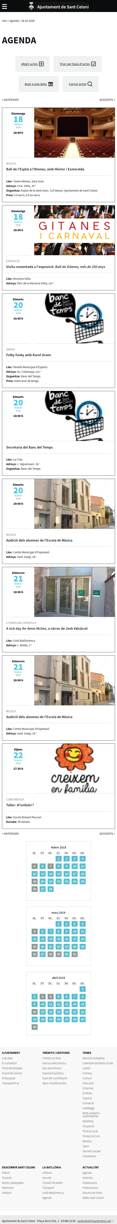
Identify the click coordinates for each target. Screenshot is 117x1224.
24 (74, 881)
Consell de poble (52, 1183)
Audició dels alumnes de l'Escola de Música (39, 540)
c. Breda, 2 (23, 645)
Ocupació (88, 1126)
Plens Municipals (12, 1068)
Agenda (14, 21)
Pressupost (8, 1078)
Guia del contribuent (54, 1078)
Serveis (46, 1178)
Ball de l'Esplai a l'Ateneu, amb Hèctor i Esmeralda (45, 169)
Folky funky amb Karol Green (28, 355)
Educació (88, 1083)
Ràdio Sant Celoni (93, 1198)
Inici (4, 21)
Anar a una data (36, 84)
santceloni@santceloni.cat (94, 1221)
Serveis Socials (92, 1151)
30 (66, 954)
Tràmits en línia (51, 1058)
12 (34, 874)
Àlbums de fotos (92, 1193)
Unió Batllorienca (53, 1193)
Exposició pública (52, 1073)
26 (58, 1019)
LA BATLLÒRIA (51, 1167)
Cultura (87, 1078)
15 (58, 874)
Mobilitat (88, 1121)
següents (107, 100)
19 (58, 1012)
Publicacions (90, 1188)
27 (42, 889)
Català (86, 1068)
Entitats (87, 1093)
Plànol (6, 1173)
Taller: (20, 805)
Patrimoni (8, 1188)
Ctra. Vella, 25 (25, 186)
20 (42, 881)
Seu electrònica (51, 1068)
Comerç (87, 1073)
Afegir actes (29, 64)
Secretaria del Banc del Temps (29, 447)
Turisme (7, 1178)
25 (82, 881)
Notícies (87, 1178)
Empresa (88, 1088)
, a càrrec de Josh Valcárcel (47, 628)
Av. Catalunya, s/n (28, 372)
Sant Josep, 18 (26, 557)
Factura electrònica (54, 1063)
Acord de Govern (12, 1073)
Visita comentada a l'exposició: (55, 266)
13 (42, 874)
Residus (87, 1141)
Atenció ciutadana (93, 1058)
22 (58, 881)
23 (66, 881)
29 (82, 1019)
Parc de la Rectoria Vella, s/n (34, 283)
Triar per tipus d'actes (75, 64)
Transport (48, 1188)
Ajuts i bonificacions (54, 1083)
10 (74, 866)
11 (82, 866)
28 (50, 889)
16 (66, 874)
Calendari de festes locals (98, 1063)
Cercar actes (77, 84)
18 (82, 874)
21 (50, 881)
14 (50, 874)
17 (74, 874)
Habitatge (88, 1108)
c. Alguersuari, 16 (27, 464)
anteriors (10, 100)
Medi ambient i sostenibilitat (91, 1114)
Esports (87, 1098)
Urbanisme (89, 1156)
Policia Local (90, 1131)
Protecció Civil (91, 1136)
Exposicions (90, 1183)
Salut (86, 1146)
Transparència (10, 1083)
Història (6, 1193)
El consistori (9, 1063)
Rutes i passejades (13, 1183)
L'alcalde (7, 1058)
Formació (88, 1103)
